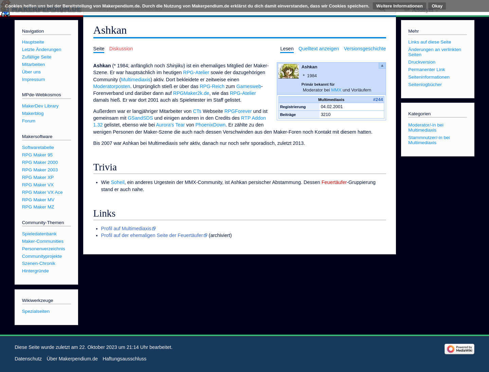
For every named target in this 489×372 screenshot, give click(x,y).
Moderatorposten (111, 86)
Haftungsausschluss (124, 358)
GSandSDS (140, 118)
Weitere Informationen (399, 6)
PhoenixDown (210, 125)
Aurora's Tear (170, 125)
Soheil (117, 182)
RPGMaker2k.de (191, 93)
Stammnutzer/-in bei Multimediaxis (429, 140)
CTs (197, 111)
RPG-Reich (212, 86)
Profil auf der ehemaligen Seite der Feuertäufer (152, 235)
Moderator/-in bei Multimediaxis (425, 127)
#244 (378, 99)
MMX (336, 89)
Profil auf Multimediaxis (126, 228)
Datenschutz (28, 358)
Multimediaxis (135, 79)
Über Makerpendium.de (72, 358)
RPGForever (238, 111)
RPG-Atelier (196, 72)
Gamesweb (248, 86)
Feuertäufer (334, 182)
